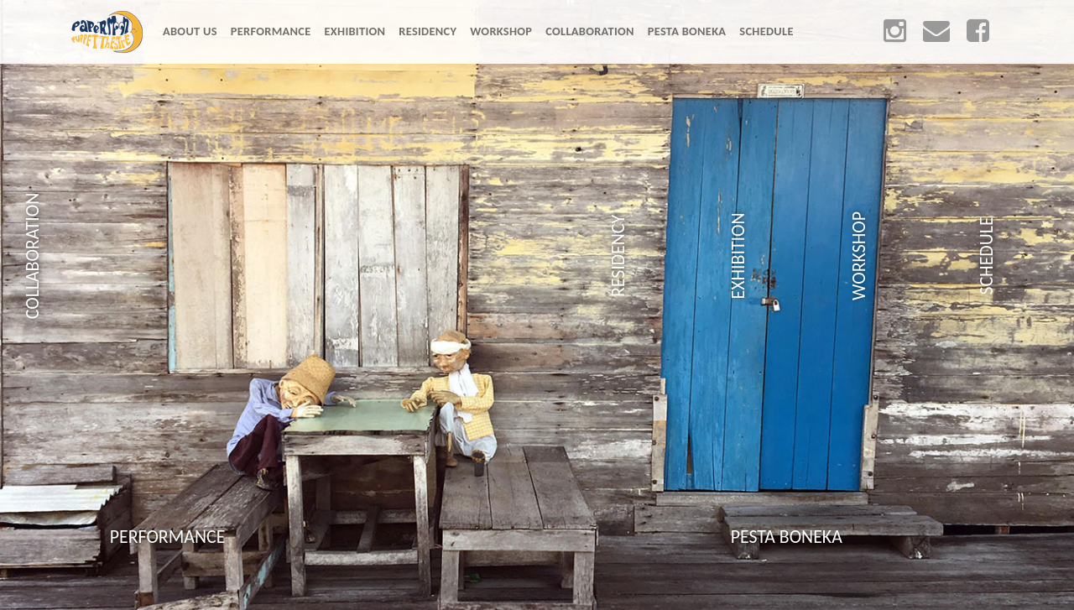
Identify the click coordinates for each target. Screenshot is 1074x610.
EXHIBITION (355, 31)
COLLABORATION (589, 31)
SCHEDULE (766, 31)
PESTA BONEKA (687, 31)
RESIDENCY (427, 31)
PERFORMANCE (271, 31)
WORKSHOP (501, 31)
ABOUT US (193, 31)
